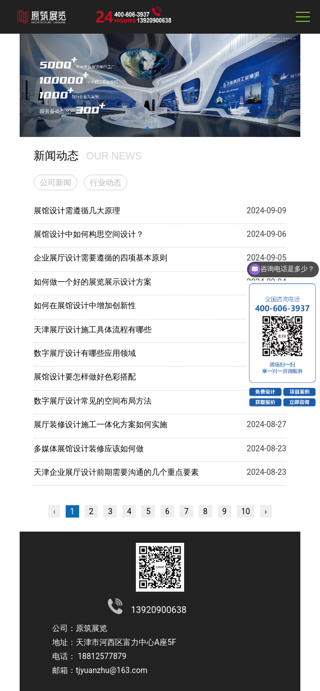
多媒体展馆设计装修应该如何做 (89, 448)
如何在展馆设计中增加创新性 (85, 305)
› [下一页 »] (265, 511)
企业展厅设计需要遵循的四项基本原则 (100, 257)
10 (245, 511)
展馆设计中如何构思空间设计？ (89, 234)
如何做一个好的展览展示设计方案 (93, 281)
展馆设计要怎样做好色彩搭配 (85, 376)
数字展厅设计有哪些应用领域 (85, 353)
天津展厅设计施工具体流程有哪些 (93, 329)
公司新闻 (55, 182)
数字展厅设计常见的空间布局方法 (93, 400)
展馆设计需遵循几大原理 (77, 210)
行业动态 (105, 182)
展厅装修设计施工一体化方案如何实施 (100, 424)
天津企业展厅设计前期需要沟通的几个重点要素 (116, 472)
